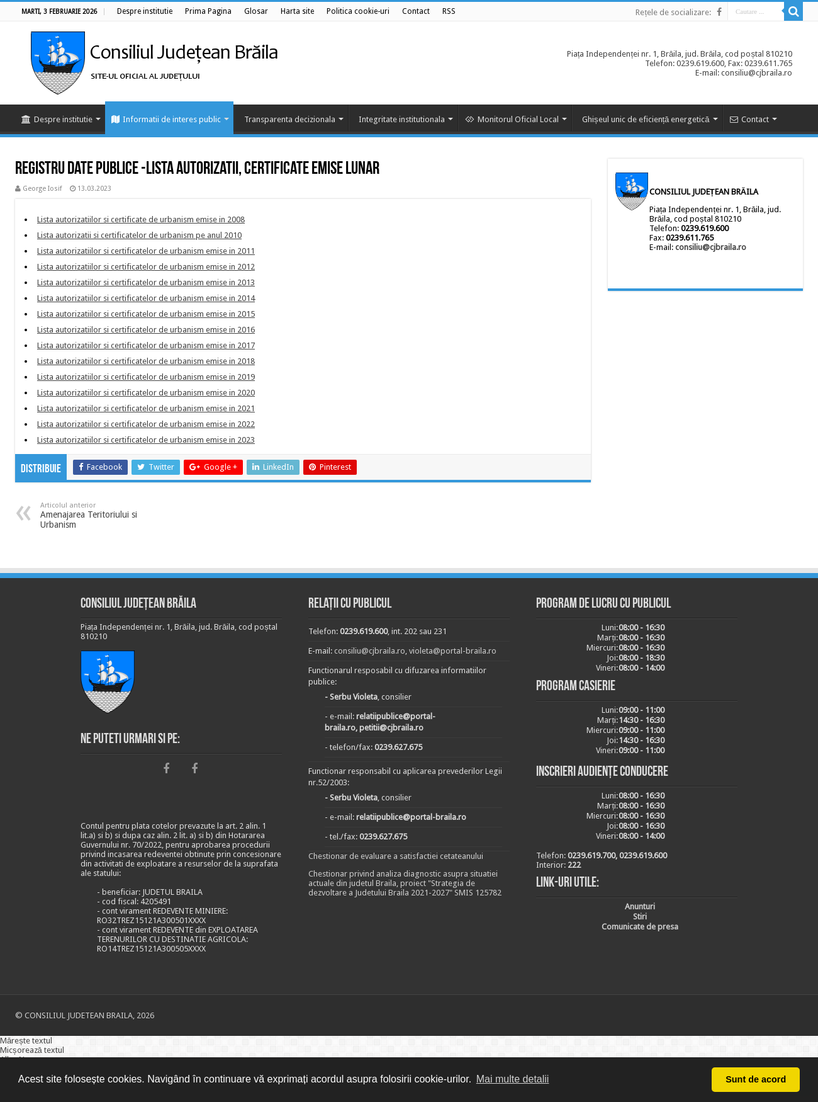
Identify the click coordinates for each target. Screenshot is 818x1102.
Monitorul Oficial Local (512, 119)
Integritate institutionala (402, 119)
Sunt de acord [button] (756, 1079)
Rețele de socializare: (673, 12)
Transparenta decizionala (289, 119)
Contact (749, 119)
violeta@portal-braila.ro (452, 651)
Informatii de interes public (166, 119)
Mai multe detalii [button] (512, 1079)
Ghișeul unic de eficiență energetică (646, 119)
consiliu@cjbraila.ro (710, 247)
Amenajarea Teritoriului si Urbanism (104, 515)
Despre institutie (56, 119)
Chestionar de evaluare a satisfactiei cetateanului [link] (395, 856)
